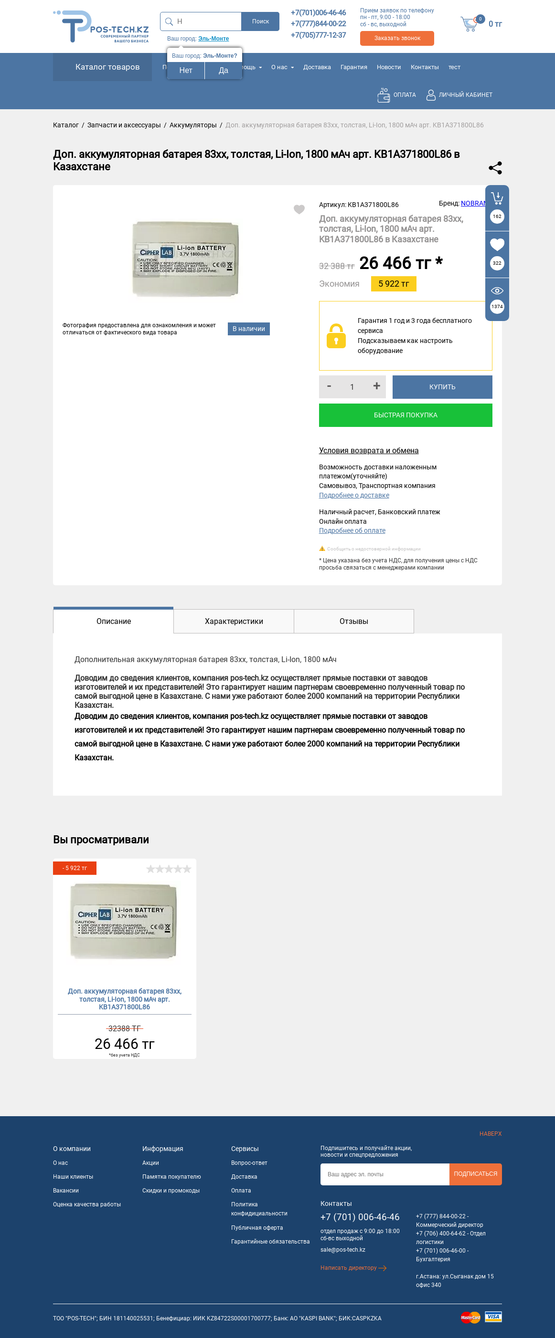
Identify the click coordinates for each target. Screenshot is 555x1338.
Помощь (246, 67)
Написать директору (353, 1268)
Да (223, 70)
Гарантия (354, 67)
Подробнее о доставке (354, 495)
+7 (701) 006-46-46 (360, 1217)
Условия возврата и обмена (369, 450)
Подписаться (476, 1174)
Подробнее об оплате (352, 530)
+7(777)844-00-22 (318, 24)
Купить (442, 387)
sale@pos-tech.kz (342, 1249)
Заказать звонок (397, 38)
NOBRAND (476, 203)
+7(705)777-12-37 (318, 35)
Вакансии (66, 1190)
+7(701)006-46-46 (318, 13)
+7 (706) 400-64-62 (441, 1233)
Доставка (317, 67)
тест (454, 67)
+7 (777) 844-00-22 (441, 1216)
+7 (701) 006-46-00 (441, 1250)
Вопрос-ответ (249, 1163)
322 (497, 263)
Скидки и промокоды (171, 1190)
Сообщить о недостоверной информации (374, 548)
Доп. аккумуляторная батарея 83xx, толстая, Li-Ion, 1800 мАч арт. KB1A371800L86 (124, 998)
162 (497, 216)
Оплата (241, 1190)
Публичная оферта (257, 1227)
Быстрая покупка (406, 415)
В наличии (249, 328)
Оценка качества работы (87, 1204)
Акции (150, 1163)
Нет (186, 70)
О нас (282, 67)
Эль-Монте (213, 38)
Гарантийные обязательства (270, 1241)
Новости (389, 67)
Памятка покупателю (171, 1176)
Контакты (425, 67)
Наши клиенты (73, 1176)
